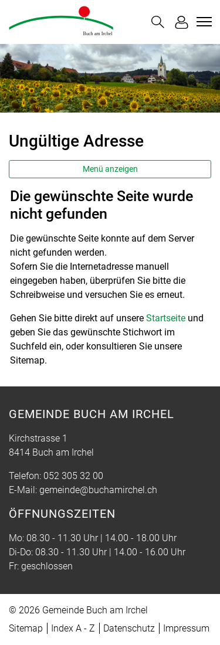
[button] (158, 22)
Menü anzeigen (110, 169)
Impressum (186, 628)
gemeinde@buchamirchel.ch (98, 489)
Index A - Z (73, 628)
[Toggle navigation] (202, 22)
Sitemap (26, 628)
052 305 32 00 (73, 475)
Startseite (165, 318)
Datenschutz (129, 628)
